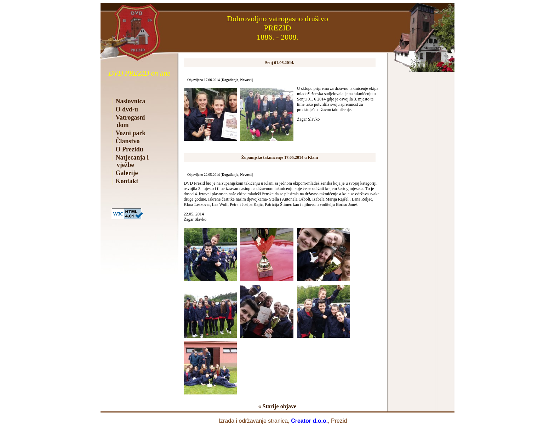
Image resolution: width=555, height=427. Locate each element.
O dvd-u (127, 109)
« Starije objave (277, 406)
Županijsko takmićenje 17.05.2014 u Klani (279, 157)
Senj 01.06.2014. (279, 62)
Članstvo (128, 141)
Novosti (245, 80)
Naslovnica (130, 101)
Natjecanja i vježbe (130, 161)
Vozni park (131, 133)
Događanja (230, 80)
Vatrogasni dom (128, 121)
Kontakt (127, 181)
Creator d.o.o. (309, 421)
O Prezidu (129, 149)
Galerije (127, 173)
